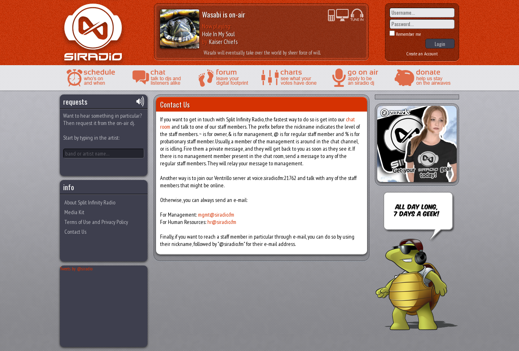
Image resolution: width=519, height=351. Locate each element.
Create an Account (422, 53)
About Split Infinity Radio (89, 202)
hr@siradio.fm (221, 222)
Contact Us (75, 231)
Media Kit (74, 212)
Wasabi (211, 14)
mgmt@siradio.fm (216, 214)
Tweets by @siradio (76, 268)
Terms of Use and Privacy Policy (96, 222)
